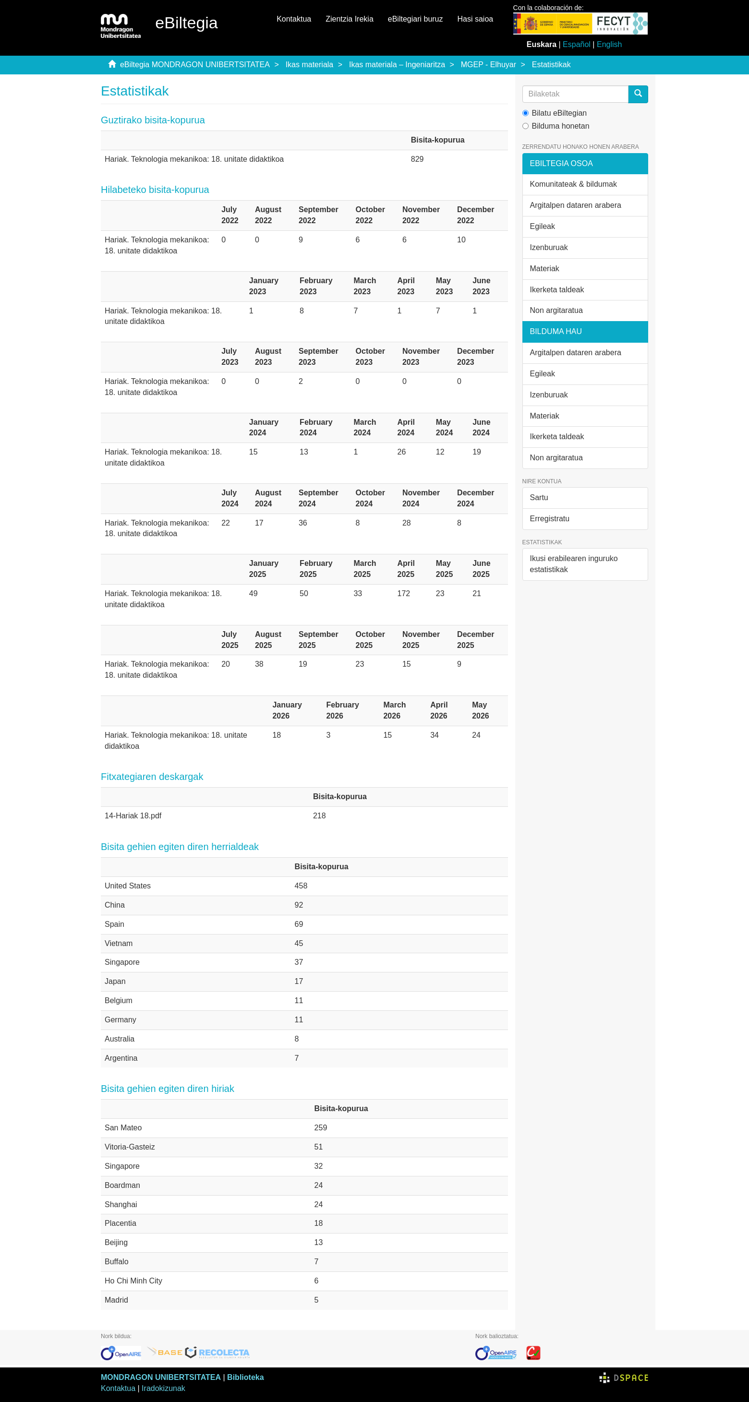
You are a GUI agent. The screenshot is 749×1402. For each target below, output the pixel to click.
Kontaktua (294, 19)
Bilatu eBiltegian (554, 113)
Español (577, 44)
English (609, 44)
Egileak (542, 226)
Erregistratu (550, 519)
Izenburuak (549, 247)
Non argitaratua (556, 310)
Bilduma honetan (556, 126)
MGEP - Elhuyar (488, 64)
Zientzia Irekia (350, 19)
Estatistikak (551, 64)
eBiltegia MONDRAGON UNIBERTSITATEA (195, 64)
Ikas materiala (310, 64)
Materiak (544, 268)
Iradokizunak (163, 1388)
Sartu (539, 497)
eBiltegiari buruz (415, 19)
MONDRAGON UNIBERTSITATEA (161, 1377)
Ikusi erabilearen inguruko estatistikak (574, 564)
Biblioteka (245, 1377)
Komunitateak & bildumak (573, 184)
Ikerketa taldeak (557, 290)
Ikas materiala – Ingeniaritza (397, 64)
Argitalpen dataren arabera (575, 205)
